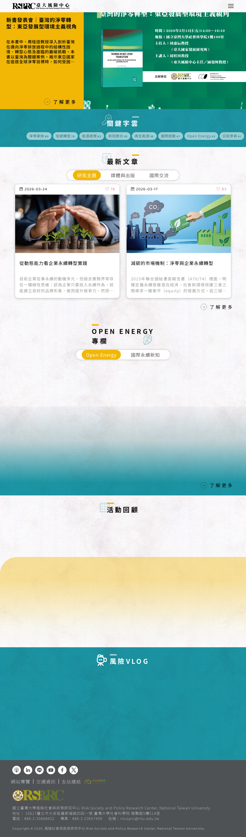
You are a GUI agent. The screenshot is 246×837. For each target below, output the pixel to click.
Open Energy (101, 354)
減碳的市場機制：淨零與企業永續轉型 (172, 278)
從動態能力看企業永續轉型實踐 (53, 278)
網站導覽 (20, 781)
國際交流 (159, 175)
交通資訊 (46, 781)
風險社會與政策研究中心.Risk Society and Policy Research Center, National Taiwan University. (125, 829)
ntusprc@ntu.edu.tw (139, 818)
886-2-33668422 (39, 818)
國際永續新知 (145, 354)
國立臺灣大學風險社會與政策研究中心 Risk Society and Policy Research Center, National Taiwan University (111, 808)
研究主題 (87, 175)
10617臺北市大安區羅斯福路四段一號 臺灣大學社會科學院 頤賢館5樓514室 (92, 813)
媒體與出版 (123, 175)
